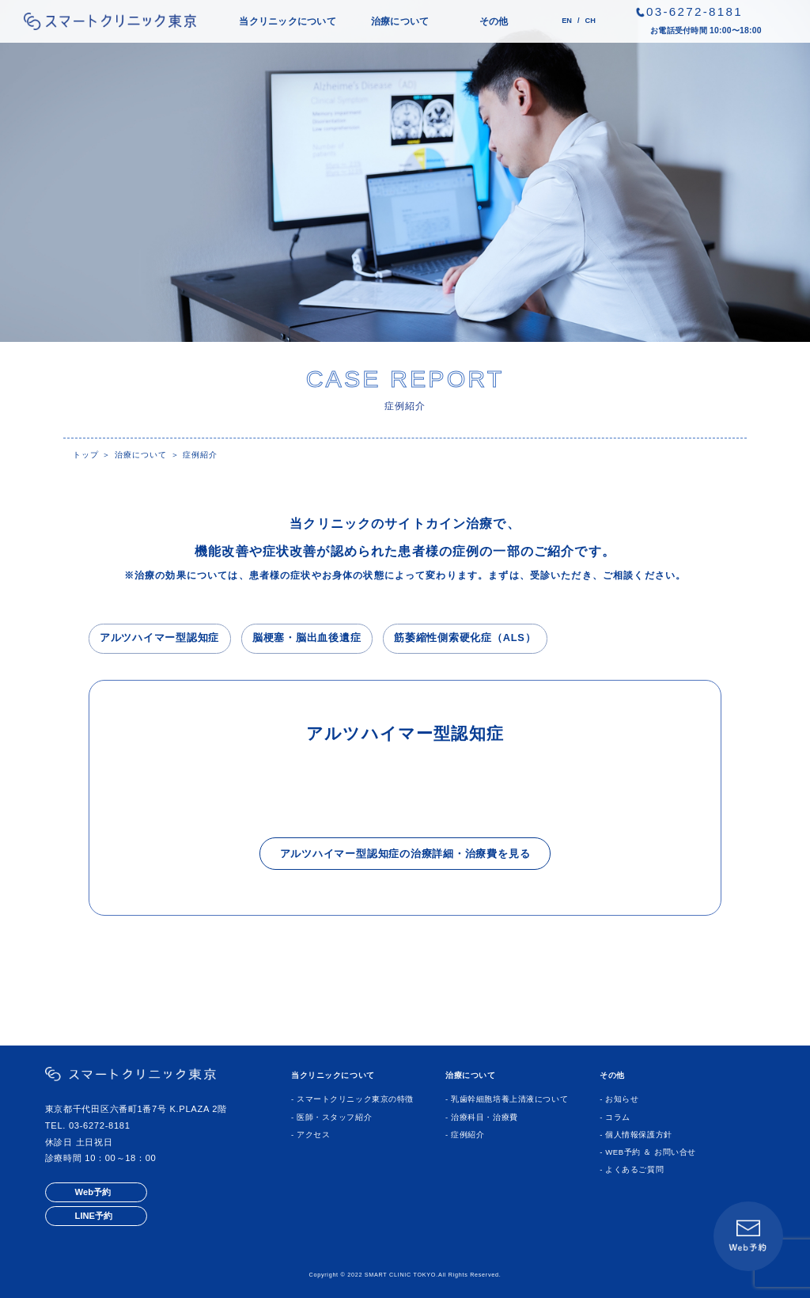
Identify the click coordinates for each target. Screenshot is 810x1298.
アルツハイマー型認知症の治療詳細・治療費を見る (405, 854)
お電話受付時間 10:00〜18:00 (706, 30)
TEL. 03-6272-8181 (88, 1125)
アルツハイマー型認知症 (159, 637)
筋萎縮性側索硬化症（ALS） (465, 637)
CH (590, 21)
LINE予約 (93, 1215)
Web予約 (93, 1192)
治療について (400, 21)
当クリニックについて (287, 21)
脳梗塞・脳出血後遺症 (306, 637)
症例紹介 (200, 454)
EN (567, 21)
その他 (494, 21)
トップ (86, 454)
